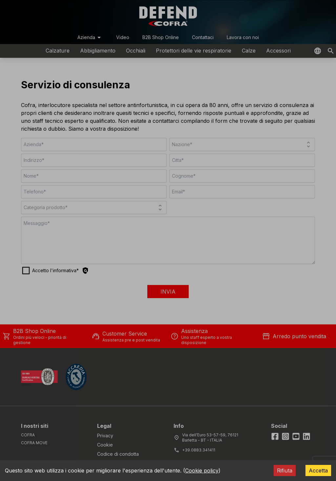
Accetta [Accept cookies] (318, 470)
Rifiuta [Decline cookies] (284, 470)
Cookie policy (202, 470)
